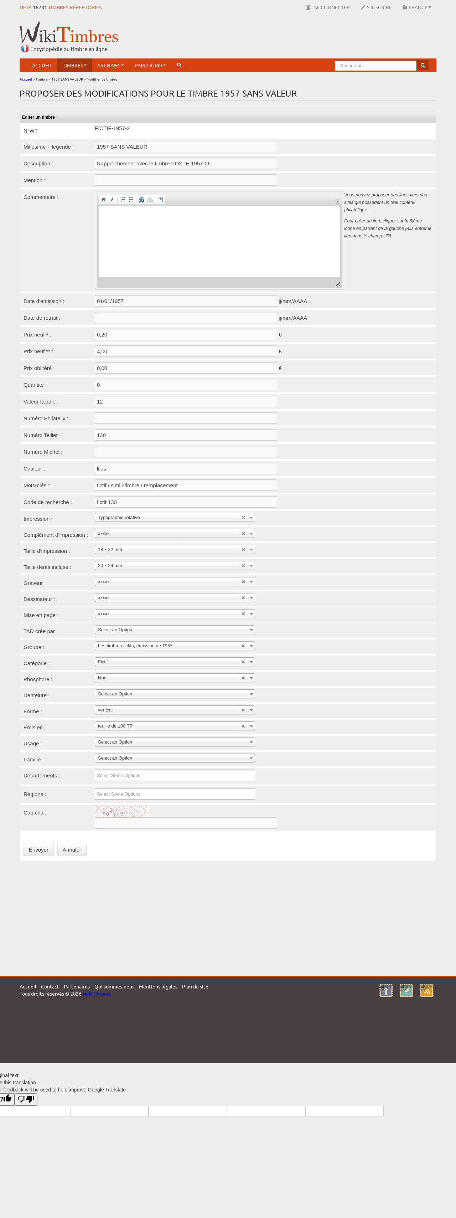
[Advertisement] (306, 37)
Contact (50, 986)
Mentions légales (158, 986)
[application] (219, 240)
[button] (103, 200)
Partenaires (77, 986)
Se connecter (328, 7)
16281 (40, 7)
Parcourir (150, 65)
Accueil (42, 65)
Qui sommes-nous (114, 986)
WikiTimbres (97, 993)
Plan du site (195, 986)
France (417, 7)
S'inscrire (376, 7)
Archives (110, 65)
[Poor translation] (26, 1099)
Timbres (75, 65)
